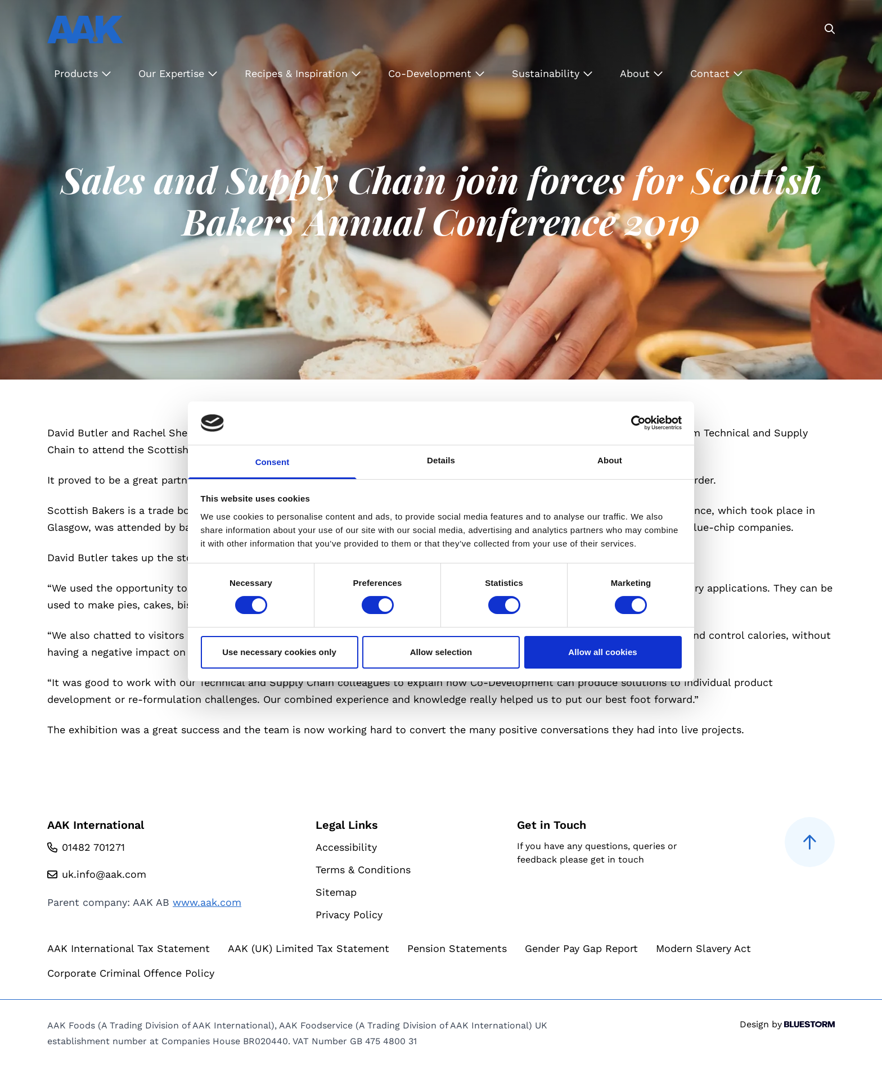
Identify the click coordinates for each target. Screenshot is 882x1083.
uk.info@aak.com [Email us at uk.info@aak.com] (104, 874)
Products (82, 73)
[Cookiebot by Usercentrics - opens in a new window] (632, 422)
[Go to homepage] (85, 29)
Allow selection (441, 652)
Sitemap (336, 892)
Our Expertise (178, 73)
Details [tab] (441, 460)
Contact (716, 73)
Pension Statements (457, 948)
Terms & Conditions (363, 870)
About (641, 73)
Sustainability (552, 73)
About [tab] (609, 460)
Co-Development (436, 73)
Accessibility (346, 847)
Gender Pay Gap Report (581, 948)
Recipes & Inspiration (303, 73)
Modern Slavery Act (703, 948)
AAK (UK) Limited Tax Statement (308, 948)
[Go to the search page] (830, 30)
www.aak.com (207, 902)
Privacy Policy (349, 914)
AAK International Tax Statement (128, 948)
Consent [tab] (272, 462)
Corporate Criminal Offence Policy (130, 973)
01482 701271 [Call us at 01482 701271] (93, 847)
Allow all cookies (602, 652)
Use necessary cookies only (279, 652)
